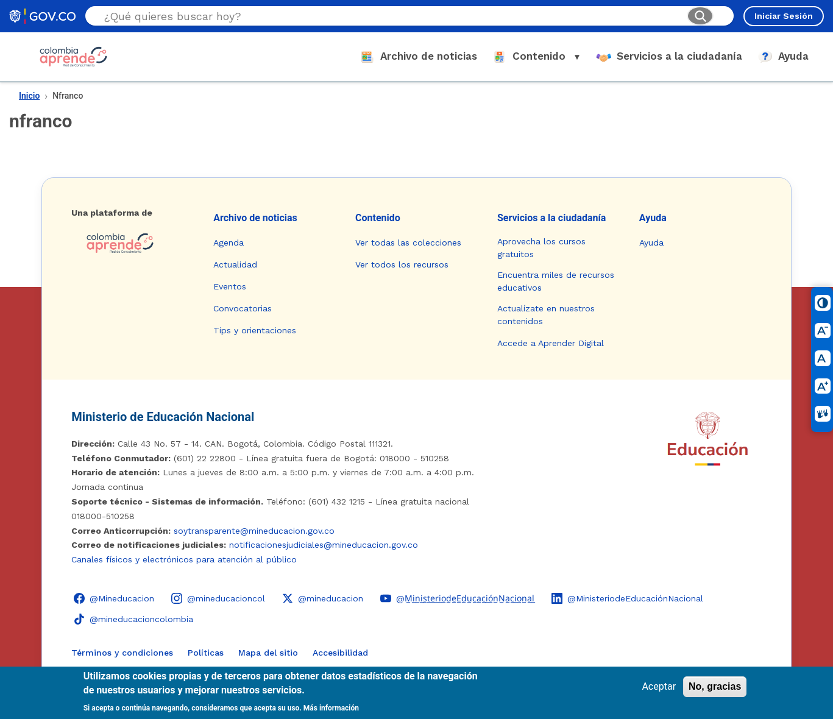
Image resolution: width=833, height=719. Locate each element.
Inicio (29, 96)
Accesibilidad (340, 652)
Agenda (228, 242)
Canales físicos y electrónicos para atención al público (184, 559)
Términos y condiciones (122, 652)
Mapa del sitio (268, 652)
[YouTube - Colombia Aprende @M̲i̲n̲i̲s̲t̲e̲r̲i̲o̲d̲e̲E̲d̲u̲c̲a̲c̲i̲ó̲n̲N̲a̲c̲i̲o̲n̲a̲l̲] (457, 598)
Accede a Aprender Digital (550, 343)
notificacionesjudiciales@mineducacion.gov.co (323, 545)
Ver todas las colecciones (408, 242)
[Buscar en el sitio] (390, 16)
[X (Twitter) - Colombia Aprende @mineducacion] (323, 598)
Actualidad (235, 264)
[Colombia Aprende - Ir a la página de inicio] (132, 243)
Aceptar (659, 686)
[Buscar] (700, 16)
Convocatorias (242, 308)
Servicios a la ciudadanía (551, 218)
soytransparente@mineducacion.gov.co (254, 531)
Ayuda (653, 218)
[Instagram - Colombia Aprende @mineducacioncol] (218, 598)
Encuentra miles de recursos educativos (555, 281)
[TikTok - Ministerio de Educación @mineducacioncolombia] (133, 619)
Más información (331, 708)
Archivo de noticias (255, 218)
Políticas (206, 652)
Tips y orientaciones (254, 330)
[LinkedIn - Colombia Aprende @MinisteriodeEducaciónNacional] (627, 598)
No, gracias (715, 686)
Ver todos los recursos (401, 264)
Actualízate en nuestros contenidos (546, 314)
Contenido (377, 218)
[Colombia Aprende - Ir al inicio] (73, 57)
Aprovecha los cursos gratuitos (541, 247)
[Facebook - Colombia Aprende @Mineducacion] (114, 598)
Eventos (229, 286)
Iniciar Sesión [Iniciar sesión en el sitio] (783, 16)
